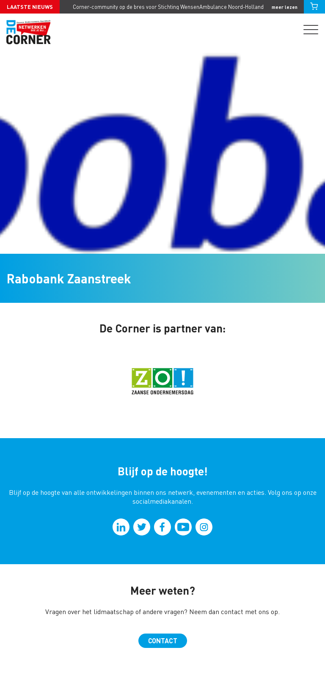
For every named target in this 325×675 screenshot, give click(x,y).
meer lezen (284, 7)
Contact (162, 640)
